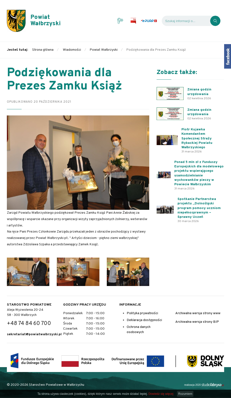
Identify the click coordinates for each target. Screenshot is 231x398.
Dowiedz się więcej (161, 394)
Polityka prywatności (142, 313)
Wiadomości (72, 50)
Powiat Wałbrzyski (104, 50)
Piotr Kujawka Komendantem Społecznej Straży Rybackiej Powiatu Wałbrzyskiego (196, 138)
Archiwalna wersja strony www (197, 313)
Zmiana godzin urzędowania (199, 91)
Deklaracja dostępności (144, 320)
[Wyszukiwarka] (186, 21)
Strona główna (43, 50)
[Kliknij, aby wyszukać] (215, 21)
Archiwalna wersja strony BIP (197, 322)
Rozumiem (185, 394)
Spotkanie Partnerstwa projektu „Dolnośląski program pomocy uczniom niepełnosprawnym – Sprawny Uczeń (199, 208)
